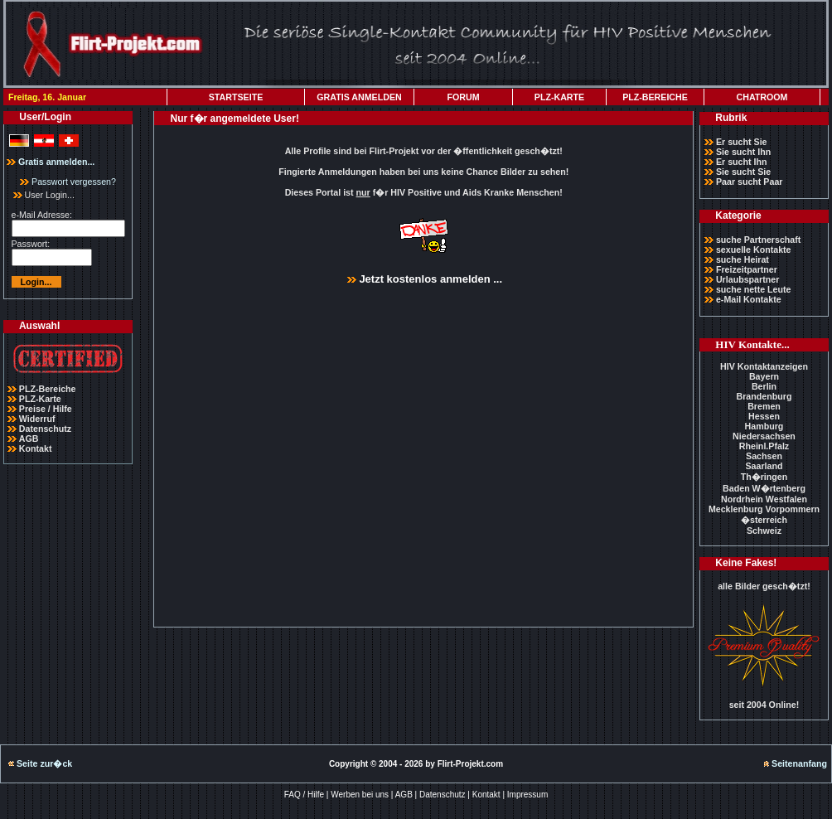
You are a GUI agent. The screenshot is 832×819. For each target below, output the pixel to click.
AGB (29, 438)
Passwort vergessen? (68, 182)
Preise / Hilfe (45, 409)
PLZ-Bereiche (47, 389)
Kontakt (35, 448)
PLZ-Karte (40, 399)
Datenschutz (45, 429)
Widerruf (37, 419)
